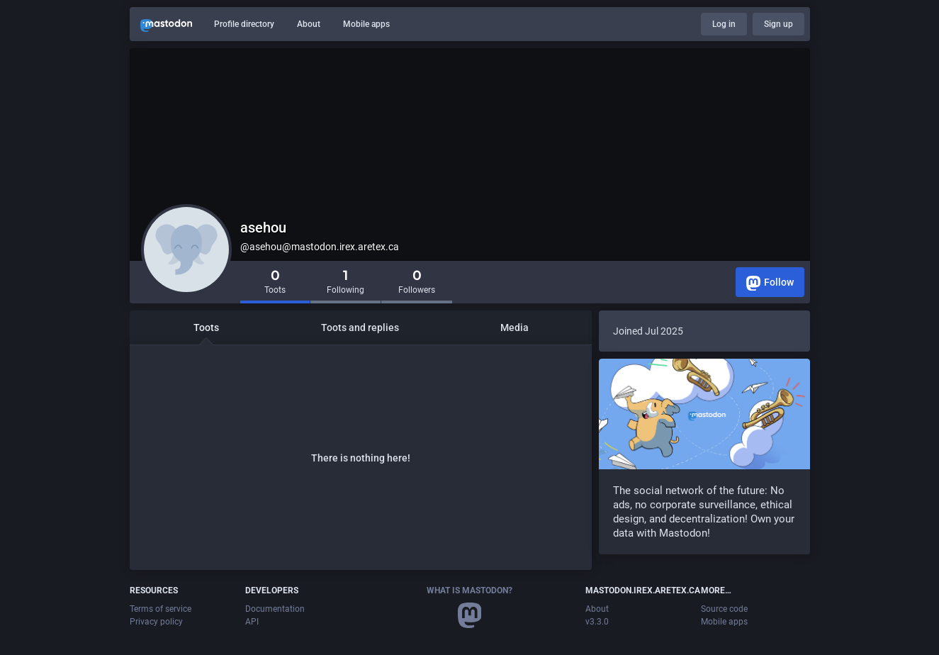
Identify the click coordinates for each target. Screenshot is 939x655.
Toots (206, 327)
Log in (724, 24)
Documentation (275, 609)
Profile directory (244, 24)
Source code (724, 609)
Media (514, 327)
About (308, 24)
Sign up (778, 24)
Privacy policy (156, 622)
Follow (770, 283)
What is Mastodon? (469, 590)
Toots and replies (360, 327)
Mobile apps (366, 24)
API (252, 622)
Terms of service (160, 609)
